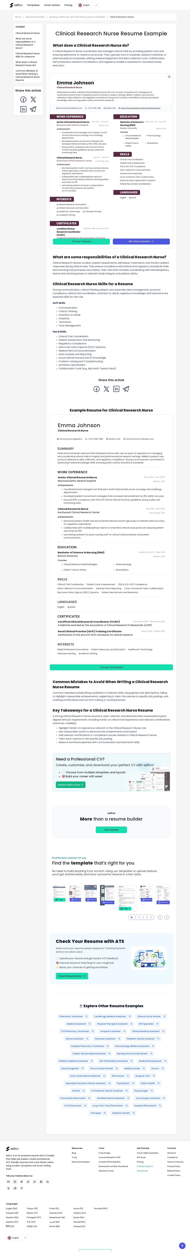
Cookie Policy (173, 1175)
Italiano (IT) (32, 1213)
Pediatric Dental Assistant (144, 1038)
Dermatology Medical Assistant (135, 1046)
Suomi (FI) (78, 1208)
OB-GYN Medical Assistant (116, 1061)
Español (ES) (12, 1222)
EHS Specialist (149, 1023)
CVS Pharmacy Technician (78, 1031)
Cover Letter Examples (147, 1153)
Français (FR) (12, 1213)
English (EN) (11, 1208)
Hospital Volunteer (113, 1031)
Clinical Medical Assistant (149, 1031)
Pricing (68, 5)
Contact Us (172, 1157)
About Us (171, 1153)
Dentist (79, 1090)
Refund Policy (173, 1171)
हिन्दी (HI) (10, 1226)
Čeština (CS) (79, 1213)
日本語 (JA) (32, 1226)
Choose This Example (111, 667)
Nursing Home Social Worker (135, 1053)
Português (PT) (34, 1217)
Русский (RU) (79, 1222)
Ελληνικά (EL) (79, 1226)
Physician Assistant (108, 1038)
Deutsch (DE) (12, 1217)
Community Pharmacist (76, 1098)
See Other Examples (141, 241)
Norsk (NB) (54, 1226)
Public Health (151, 1083)
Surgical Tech (145, 1076)
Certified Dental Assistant (114, 1098)
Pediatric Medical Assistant (76, 1061)
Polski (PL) (54, 1208)
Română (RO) (100, 1208)
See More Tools (106, 1171)
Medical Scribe (135, 1068)
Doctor (158, 1068)
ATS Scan (141, 1157)
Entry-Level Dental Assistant (88, 1076)
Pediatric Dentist (124, 1113)
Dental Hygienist (73, 1068)
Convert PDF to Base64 (109, 1162)
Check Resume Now (71, 976)
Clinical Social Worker (152, 1016)
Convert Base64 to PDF (109, 1157)
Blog (74, 1153)
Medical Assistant (79, 1023)
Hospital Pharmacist (148, 1105)
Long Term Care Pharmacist (111, 1105)
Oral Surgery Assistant (151, 1098)
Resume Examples (35, 17)
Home (18, 17)
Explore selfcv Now (70, 785)
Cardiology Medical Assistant (113, 1016)
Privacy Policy (173, 1166)
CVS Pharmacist (76, 1105)
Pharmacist (121, 1076)
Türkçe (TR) (32, 1208)
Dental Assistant (78, 1038)
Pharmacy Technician (74, 1016)
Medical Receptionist (153, 1061)
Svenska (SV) (55, 1213)
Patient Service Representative (92, 1053)
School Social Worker (104, 1068)
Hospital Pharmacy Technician (90, 1046)
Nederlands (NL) (57, 1217)
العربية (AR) (54, 1222)
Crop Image (104, 1153)
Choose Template (81, 241)
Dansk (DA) (78, 1217)
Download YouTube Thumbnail (113, 1166)
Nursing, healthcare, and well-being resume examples (77, 17)
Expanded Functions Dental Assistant (89, 1083)
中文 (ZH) (31, 1222)
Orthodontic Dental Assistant (110, 1090)
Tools (74, 1157)
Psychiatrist (126, 1083)
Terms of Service (175, 1162)
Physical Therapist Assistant (115, 1023)
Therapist (99, 1113)
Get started (111, 830)
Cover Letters (52, 5)
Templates (33, 5)
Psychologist (144, 1090)
